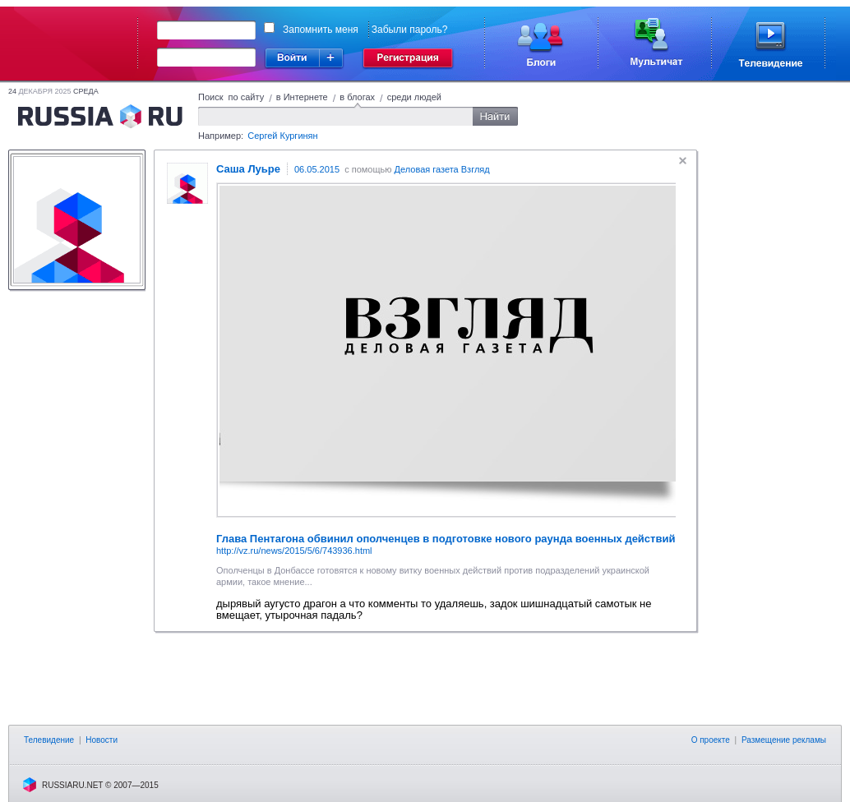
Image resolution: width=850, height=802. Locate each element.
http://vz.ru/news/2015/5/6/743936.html (294, 550)
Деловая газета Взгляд (442, 169)
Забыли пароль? (410, 29)
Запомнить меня (320, 29)
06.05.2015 (317, 169)
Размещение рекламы (783, 739)
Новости (101, 739)
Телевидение (49, 739)
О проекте (710, 739)
